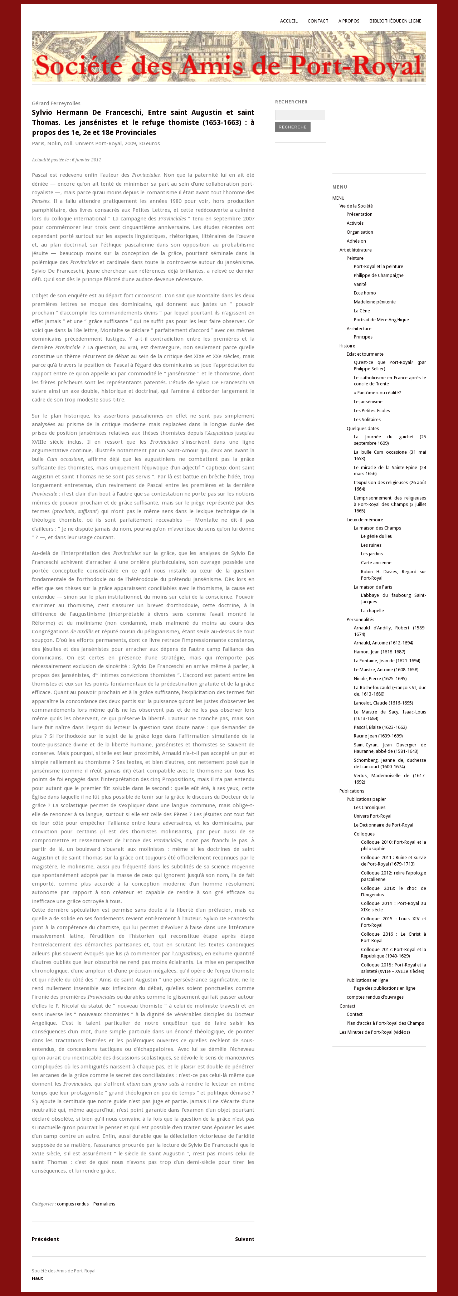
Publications (352, 791)
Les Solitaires (367, 419)
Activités (355, 223)
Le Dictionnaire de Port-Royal (383, 825)
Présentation (359, 214)
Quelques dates (363, 428)
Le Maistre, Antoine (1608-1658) (386, 669)
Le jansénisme (368, 401)
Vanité (360, 284)
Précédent (45, 1239)
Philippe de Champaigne (379, 275)
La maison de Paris (373, 587)
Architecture (359, 328)
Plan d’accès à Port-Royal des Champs (385, 1023)
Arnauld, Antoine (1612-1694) (384, 642)
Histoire (347, 346)
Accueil (289, 21)
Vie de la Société (356, 206)
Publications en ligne (367, 980)
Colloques (364, 834)
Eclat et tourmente (365, 354)
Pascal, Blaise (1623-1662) (380, 727)
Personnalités (360, 619)
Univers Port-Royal (372, 816)
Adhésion (356, 241)
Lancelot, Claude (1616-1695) (383, 703)
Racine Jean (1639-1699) (378, 736)
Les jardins (372, 553)
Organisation (360, 232)
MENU (338, 198)
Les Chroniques (369, 807)
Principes (363, 337)
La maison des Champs (377, 528)
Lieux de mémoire (365, 519)
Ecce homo (365, 293)
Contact (318, 21)
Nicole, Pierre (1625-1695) (380, 678)
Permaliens (104, 1204)
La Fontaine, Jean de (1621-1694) (387, 660)
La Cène (362, 310)
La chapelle (372, 610)
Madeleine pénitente (375, 301)
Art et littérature (356, 250)
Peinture (355, 258)
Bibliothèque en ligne (395, 21)
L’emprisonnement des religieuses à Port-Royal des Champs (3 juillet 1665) (390, 504)
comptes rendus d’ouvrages (375, 997)
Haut (37, 1278)
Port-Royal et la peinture (378, 266)
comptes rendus (73, 1204)
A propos (349, 21)
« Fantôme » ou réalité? (377, 392)
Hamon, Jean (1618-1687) (379, 651)
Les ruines (371, 545)
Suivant (244, 1239)
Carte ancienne (376, 562)
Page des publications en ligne (384, 988)
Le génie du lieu (377, 536)
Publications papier (366, 799)
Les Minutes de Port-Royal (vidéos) (375, 1032)
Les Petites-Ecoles (372, 410)
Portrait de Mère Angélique (381, 319)
